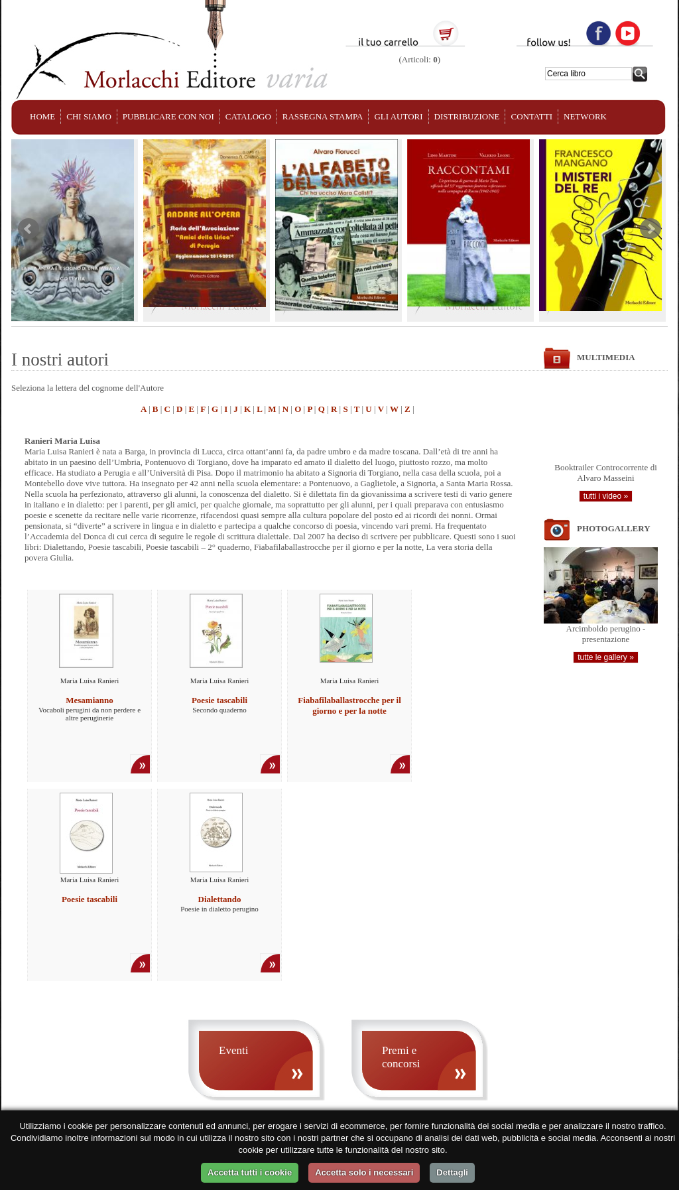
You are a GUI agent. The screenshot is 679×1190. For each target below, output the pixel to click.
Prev (28, 228)
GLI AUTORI (398, 116)
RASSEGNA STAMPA (322, 116)
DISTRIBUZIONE (467, 116)
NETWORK (585, 116)
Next (650, 228)
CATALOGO (248, 116)
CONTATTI (531, 116)
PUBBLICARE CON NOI (168, 116)
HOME (42, 116)
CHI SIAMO (88, 116)
